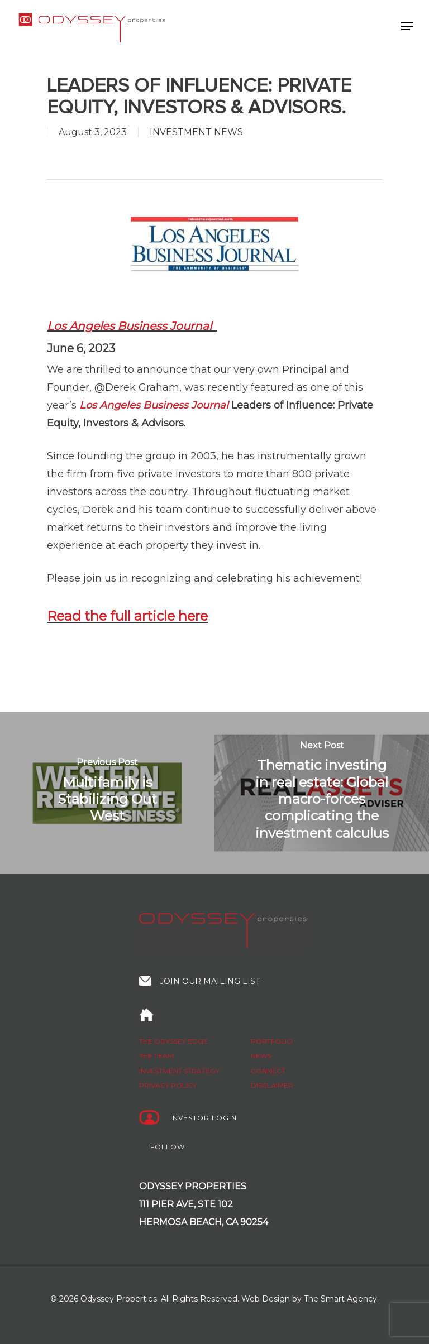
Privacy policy (168, 1085)
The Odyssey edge (173, 1041)
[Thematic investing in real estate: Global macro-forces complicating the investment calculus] (321, 793)
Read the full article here (127, 616)
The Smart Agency (340, 1299)
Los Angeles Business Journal (130, 326)
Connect (268, 1071)
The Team (156, 1056)
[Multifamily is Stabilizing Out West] (107, 793)
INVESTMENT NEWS (196, 132)
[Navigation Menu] (407, 26)
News (261, 1056)
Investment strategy (179, 1071)
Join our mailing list (210, 981)
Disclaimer (272, 1085)
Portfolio (272, 1041)
